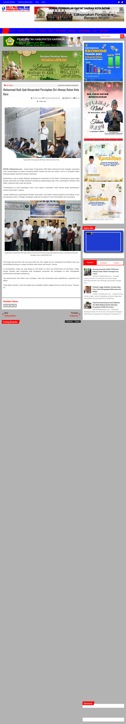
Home (5, 31)
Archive (116, 263)
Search (122, 36)
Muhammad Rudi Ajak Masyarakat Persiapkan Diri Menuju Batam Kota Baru (41, 91)
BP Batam (10, 85)
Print (70, 98)
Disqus (77, 321)
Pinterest (15, 305)
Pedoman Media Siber (25, 2)
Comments (103, 263)
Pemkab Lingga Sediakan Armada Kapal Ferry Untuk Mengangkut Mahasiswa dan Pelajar (107, 289)
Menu (44, 2)
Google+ (11, 305)
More (37, 2)
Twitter (118, 2)
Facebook (122, 2)
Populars (90, 262)
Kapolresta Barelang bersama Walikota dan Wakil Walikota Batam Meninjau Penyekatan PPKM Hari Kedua (106, 305)
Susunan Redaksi (9, 2)
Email (76, 98)
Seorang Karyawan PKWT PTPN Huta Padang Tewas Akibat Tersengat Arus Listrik (106, 271)
